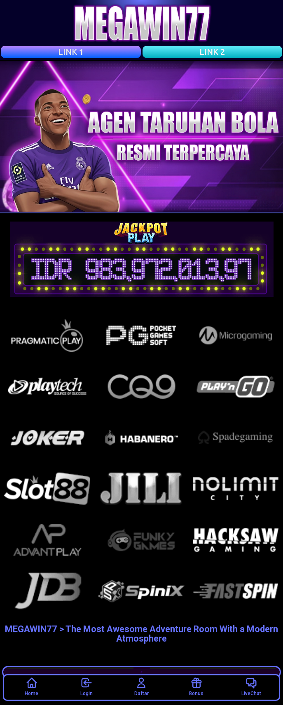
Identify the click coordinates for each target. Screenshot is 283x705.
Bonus (196, 686)
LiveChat (251, 686)
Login (86, 686)
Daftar (141, 686)
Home (31, 686)
